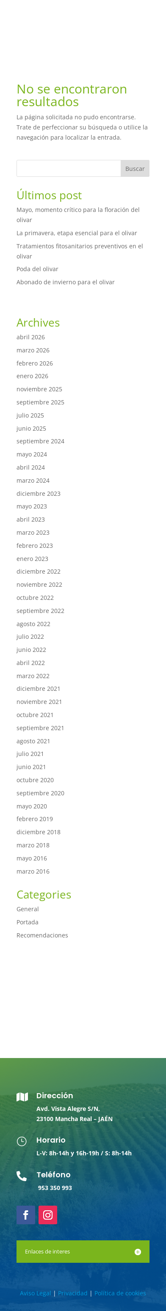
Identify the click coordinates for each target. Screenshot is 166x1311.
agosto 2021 (33, 741)
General (28, 909)
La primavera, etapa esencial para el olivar (77, 233)
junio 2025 (31, 428)
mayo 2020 (32, 806)
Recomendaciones (42, 935)
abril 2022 (31, 663)
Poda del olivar (37, 269)
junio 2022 (31, 650)
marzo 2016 (33, 871)
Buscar (135, 169)
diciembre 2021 (39, 688)
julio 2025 (30, 415)
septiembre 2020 (40, 793)
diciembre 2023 (39, 493)
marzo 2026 (33, 350)
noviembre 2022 (39, 584)
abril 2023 (31, 519)
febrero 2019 (35, 819)
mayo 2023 (32, 506)
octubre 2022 (35, 598)
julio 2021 (30, 754)
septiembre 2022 (40, 611)
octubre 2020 (35, 780)
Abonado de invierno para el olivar (66, 282)
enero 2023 (32, 559)
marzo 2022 (33, 676)
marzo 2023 (33, 532)
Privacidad (73, 1293)
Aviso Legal (35, 1293)
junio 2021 (31, 767)
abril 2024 (31, 467)
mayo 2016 (32, 858)
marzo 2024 (33, 480)
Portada (28, 922)
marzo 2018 (33, 845)
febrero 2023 (35, 545)
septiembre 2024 (40, 441)
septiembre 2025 (40, 402)
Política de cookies (120, 1293)
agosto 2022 (33, 624)
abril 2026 (31, 337)
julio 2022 (30, 636)
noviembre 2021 (39, 702)
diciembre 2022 (39, 571)
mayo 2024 (32, 454)
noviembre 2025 (39, 389)
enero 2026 (32, 376)
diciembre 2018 (39, 832)
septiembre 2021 (40, 728)
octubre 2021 (35, 715)
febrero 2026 (35, 363)
